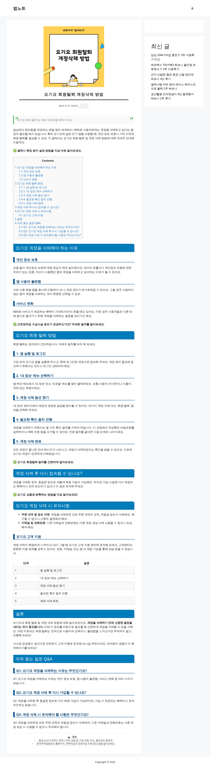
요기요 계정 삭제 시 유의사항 (33, 211)
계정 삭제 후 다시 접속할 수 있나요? (37, 207)
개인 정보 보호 (29, 171)
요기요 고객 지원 (31, 215)
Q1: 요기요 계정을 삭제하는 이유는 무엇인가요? (49, 227)
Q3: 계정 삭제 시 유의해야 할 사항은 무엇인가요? (50, 235)
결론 (18, 219)
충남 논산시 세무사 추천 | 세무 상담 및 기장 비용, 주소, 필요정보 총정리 (75, 740)
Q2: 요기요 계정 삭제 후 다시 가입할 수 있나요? (49, 231)
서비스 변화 (28, 179)
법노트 (19, 8)
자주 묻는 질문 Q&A (28, 223)
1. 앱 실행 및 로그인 (33, 187)
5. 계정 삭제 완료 (31, 203)
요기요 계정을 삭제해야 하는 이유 (36, 167)
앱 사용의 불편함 (31, 175)
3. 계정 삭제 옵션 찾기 (34, 195)
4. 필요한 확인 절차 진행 (35, 199)
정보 (74, 736)
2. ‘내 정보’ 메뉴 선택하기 (36, 191)
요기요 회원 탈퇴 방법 (29, 183)
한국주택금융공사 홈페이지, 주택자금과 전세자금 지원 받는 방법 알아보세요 (76, 743)
